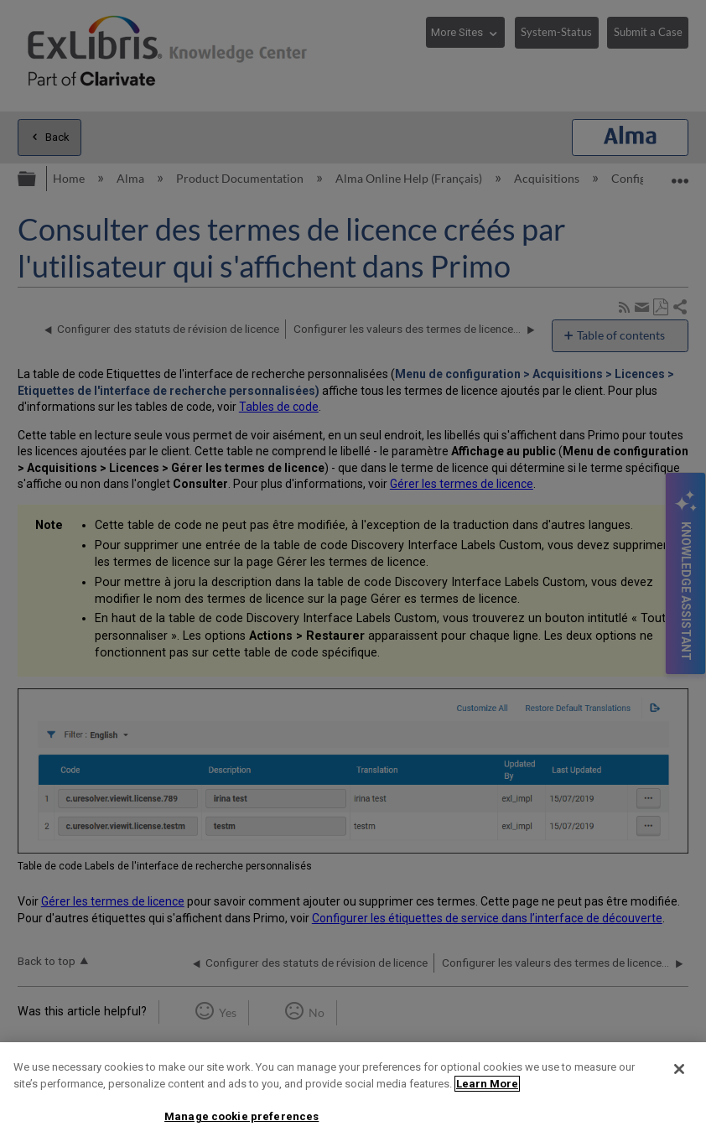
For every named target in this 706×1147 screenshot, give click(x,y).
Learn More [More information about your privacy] (487, 1083)
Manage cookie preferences (241, 1116)
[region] (353, 1094)
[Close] (679, 1069)
